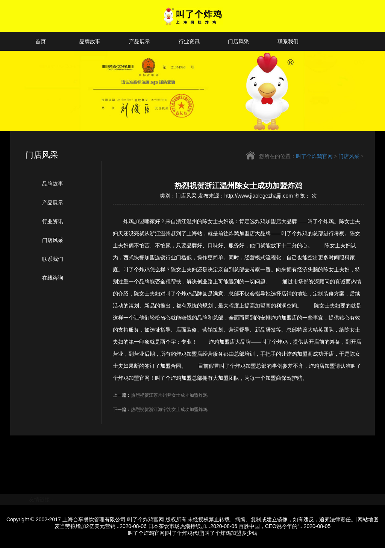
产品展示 (139, 41)
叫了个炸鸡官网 (314, 157)
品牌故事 (89, 41)
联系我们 (288, 41)
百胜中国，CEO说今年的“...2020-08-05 (284, 526)
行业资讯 (189, 41)
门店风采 (238, 41)
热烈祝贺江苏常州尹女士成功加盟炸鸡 (169, 395)
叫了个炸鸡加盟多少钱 (231, 533)
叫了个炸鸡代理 (184, 533)
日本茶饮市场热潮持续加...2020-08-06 (192, 526)
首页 (40, 41)
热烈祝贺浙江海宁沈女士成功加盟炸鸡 (169, 409)
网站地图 (368, 519)
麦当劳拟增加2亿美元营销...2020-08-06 (101, 526)
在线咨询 (52, 278)
